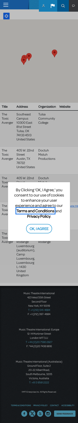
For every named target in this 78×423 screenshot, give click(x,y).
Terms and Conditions (35, 210)
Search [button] (63, 6)
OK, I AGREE (39, 228)
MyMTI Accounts (43, 6)
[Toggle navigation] (4, 4)
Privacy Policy (38, 216)
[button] (52, 6)
